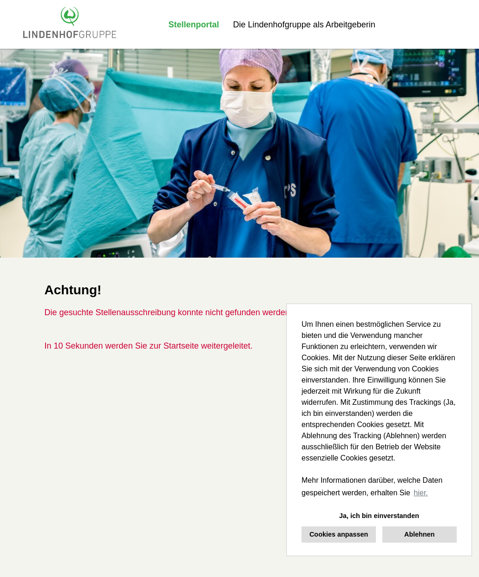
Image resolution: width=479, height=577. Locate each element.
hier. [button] (421, 493)
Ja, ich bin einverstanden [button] (379, 515)
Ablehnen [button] (419, 534)
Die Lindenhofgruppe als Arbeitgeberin (304, 24)
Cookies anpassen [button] (338, 534)
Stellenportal (194, 24)
